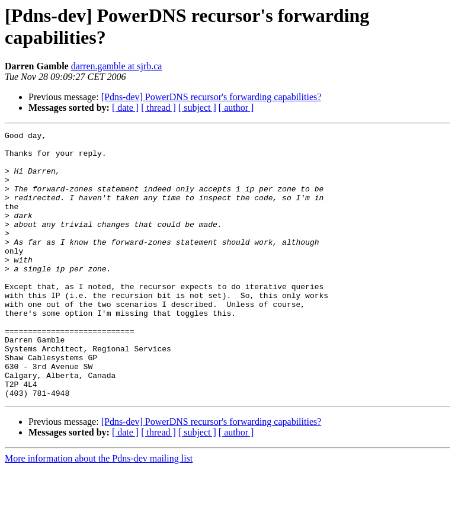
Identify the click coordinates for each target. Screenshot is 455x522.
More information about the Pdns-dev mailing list (99, 512)
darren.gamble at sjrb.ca (116, 66)
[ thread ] (158, 108)
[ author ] (236, 108)
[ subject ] (197, 108)
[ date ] (125, 108)
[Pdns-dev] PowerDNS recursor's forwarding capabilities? (211, 97)
